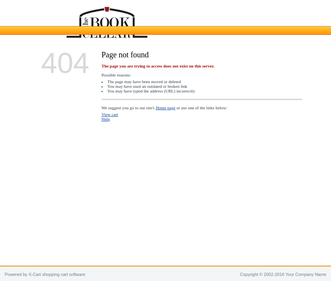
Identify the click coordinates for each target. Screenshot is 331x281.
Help (105, 119)
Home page (165, 107)
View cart (109, 114)
